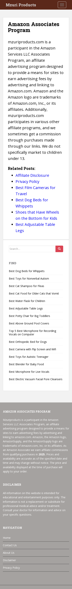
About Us (8, 552)
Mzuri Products (21, 4)
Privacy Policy (11, 567)
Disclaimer (9, 560)
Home (7, 538)
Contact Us (10, 545)
